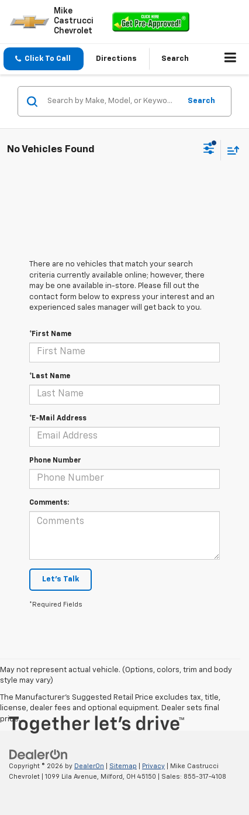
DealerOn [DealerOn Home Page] (89, 766)
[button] (44, 58)
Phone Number (55, 460)
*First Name (50, 334)
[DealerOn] (38, 754)
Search (201, 101)
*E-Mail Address (58, 418)
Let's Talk (60, 579)
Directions (116, 59)
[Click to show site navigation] (230, 59)
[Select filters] (209, 150)
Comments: (49, 502)
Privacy (153, 766)
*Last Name (49, 376)
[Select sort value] (230, 150)
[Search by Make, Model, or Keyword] (112, 101)
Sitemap (123, 766)
